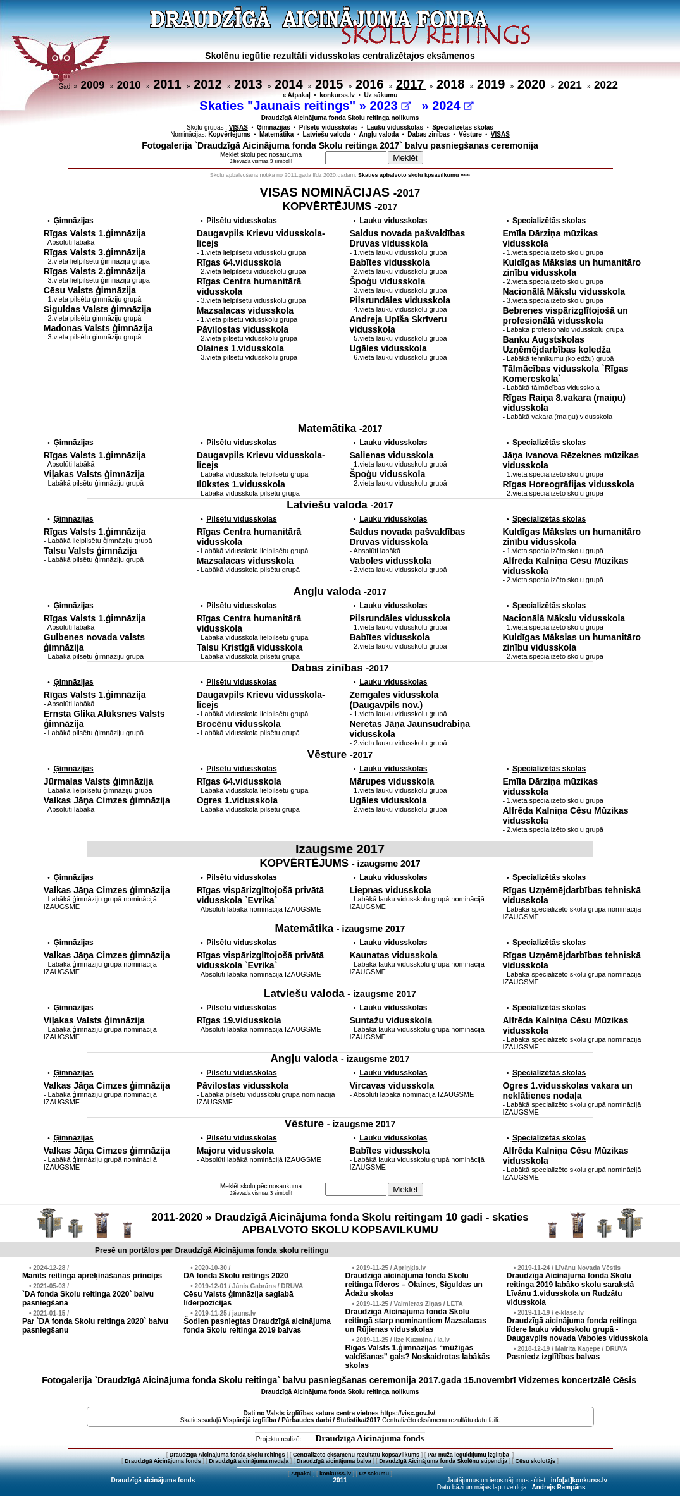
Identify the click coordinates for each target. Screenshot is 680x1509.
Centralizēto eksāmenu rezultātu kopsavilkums (356, 1454)
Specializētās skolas (462, 127)
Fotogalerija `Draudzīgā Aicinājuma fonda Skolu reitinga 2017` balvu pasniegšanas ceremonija (340, 145)
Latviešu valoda (326, 134)
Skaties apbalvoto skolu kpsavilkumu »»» (414, 175)
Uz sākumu (381, 95)
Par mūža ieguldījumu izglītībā (469, 1454)
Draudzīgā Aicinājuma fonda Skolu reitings (227, 1454)
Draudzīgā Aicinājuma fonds (369, 1438)
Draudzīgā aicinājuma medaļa (248, 1461)
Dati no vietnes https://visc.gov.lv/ (339, 1413)
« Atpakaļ (297, 95)
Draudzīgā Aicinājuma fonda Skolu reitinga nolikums (340, 117)
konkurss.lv (337, 95)
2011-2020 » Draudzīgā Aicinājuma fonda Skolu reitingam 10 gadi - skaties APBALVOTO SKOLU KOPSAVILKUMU (339, 1223)
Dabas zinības (428, 134)
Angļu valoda (379, 134)
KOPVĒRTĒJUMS (340, 206)
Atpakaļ (301, 1473)
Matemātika (276, 134)
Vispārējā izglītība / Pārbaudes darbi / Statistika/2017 (302, 1420)
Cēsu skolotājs (536, 1461)
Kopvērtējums (229, 134)
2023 (390, 106)
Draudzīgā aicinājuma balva (334, 1461)
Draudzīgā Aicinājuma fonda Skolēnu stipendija (443, 1461)
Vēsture (470, 134)
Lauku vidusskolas (395, 127)
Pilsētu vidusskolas (328, 127)
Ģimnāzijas (273, 127)
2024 (452, 106)
